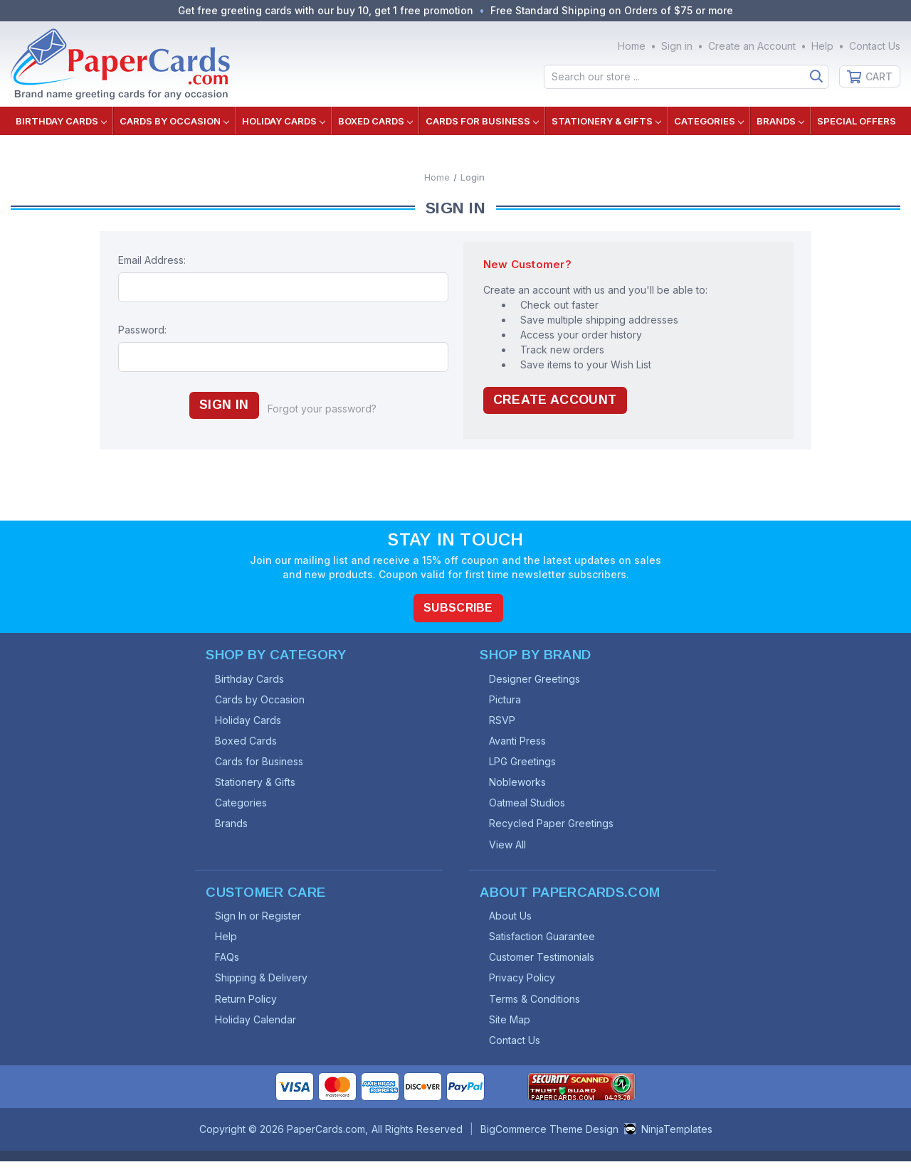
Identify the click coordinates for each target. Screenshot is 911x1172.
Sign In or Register (261, 922)
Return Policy (249, 1007)
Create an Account (752, 46)
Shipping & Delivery (264, 986)
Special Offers (856, 121)
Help (822, 46)
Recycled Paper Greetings (554, 827)
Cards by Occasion (174, 121)
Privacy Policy (525, 986)
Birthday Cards (61, 121)
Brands (780, 121)
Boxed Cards (375, 121)
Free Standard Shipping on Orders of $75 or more (615, 10)
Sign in (677, 46)
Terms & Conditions (537, 1007)
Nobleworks (520, 785)
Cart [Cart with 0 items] (878, 76)
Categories (709, 121)
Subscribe (459, 606)
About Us (513, 922)
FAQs (230, 965)
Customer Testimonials (544, 965)
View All (510, 849)
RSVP (505, 721)
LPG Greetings (525, 763)
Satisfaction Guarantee (545, 943)
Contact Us (874, 46)
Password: (142, 330)
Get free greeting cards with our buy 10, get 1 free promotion (324, 10)
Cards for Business (482, 121)
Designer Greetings (537, 678)
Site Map (512, 1029)
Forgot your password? (323, 409)
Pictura (508, 699)
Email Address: (152, 260)
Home (632, 46)
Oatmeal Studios (530, 806)
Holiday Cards (283, 121)
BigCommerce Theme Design (549, 1140)
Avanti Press (520, 742)
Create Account (556, 400)
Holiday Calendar (258, 1029)
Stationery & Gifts (606, 121)
